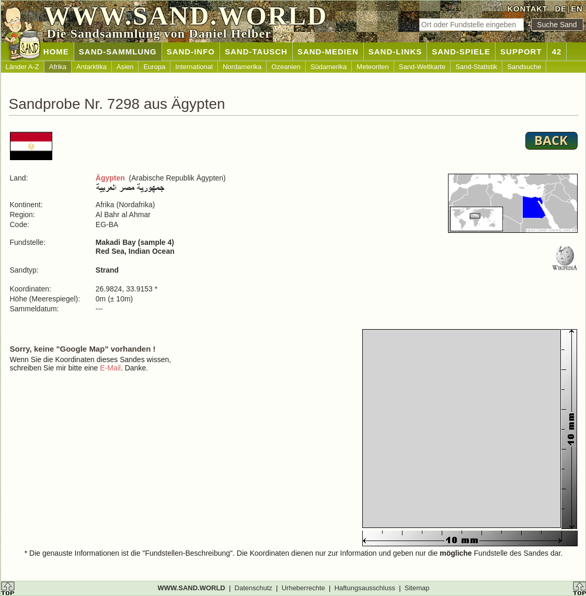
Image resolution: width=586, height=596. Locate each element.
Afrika (57, 67)
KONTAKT (528, 8)
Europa (154, 67)
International (194, 67)
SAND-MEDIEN (328, 51)
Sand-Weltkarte (422, 67)
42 (557, 51)
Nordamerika (242, 67)
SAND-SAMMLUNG (118, 51)
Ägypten (110, 178)
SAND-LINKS (395, 51)
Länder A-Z (22, 67)
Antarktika (91, 67)
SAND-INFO (191, 51)
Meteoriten (372, 67)
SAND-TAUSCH (256, 51)
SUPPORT (521, 51)
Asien (125, 67)
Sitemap (417, 588)
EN (576, 8)
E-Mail (110, 368)
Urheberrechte (303, 588)
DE (560, 8)
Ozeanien (286, 67)
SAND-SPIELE (461, 51)
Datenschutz (253, 588)
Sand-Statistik (476, 67)
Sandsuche (524, 67)
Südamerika (329, 67)
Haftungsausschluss (365, 588)
